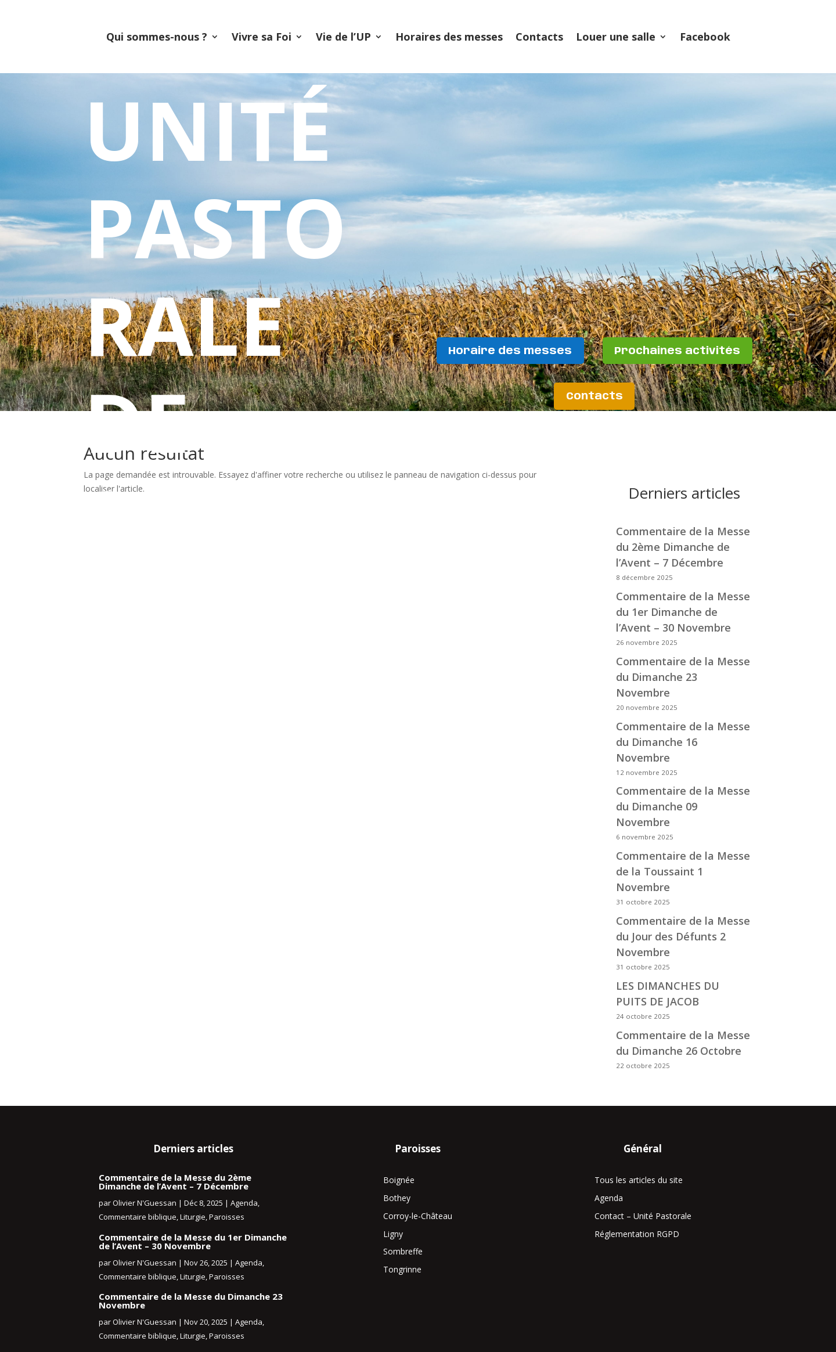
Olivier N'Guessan (144, 1203)
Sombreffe (403, 1251)
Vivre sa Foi (261, 37)
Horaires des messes (449, 37)
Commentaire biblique (137, 1217)
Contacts (539, 37)
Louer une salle (615, 37)
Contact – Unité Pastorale (642, 1215)
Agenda (244, 1203)
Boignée (399, 1179)
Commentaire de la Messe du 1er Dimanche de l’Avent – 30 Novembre (193, 1241)
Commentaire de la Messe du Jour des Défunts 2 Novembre (683, 936)
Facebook (705, 37)
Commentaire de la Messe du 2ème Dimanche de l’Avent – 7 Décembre (175, 1181)
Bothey (396, 1197)
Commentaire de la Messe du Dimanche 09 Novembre (683, 806)
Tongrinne (402, 1269)
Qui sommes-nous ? (156, 37)
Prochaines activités (542, 397)
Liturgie (193, 1217)
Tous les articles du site (638, 1179)
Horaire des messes (594, 349)
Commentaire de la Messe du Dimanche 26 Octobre (683, 1043)
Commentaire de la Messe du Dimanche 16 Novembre (683, 742)
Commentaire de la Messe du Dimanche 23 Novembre (683, 677)
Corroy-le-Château (417, 1215)
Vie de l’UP (343, 37)
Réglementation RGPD (636, 1233)
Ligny (393, 1233)
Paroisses (226, 1217)
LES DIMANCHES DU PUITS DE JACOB (667, 993)
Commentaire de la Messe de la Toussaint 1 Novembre (683, 871)
